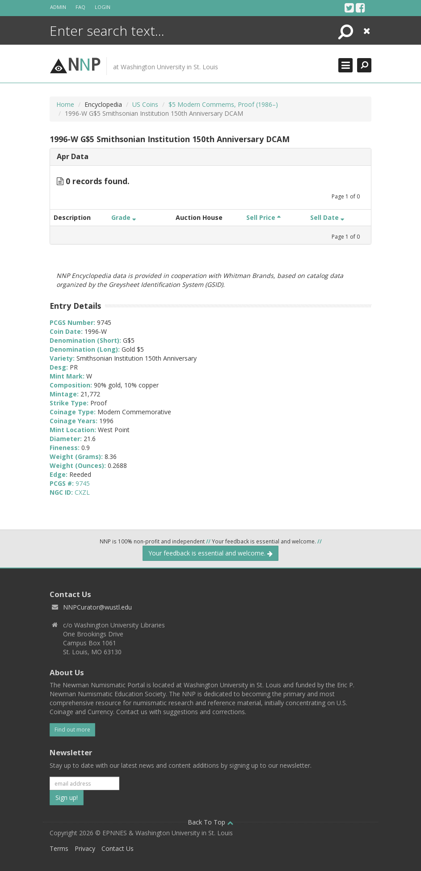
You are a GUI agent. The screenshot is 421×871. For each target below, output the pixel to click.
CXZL (82, 492)
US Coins (145, 104)
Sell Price (263, 217)
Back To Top (210, 822)
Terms (59, 848)
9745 (83, 483)
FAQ (80, 7)
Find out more (72, 729)
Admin (58, 7)
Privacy (85, 848)
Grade (123, 217)
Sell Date (327, 217)
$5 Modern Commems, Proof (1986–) (223, 104)
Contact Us (117, 848)
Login (102, 7)
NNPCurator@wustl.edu (97, 607)
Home (65, 104)
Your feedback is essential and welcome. (210, 553)
